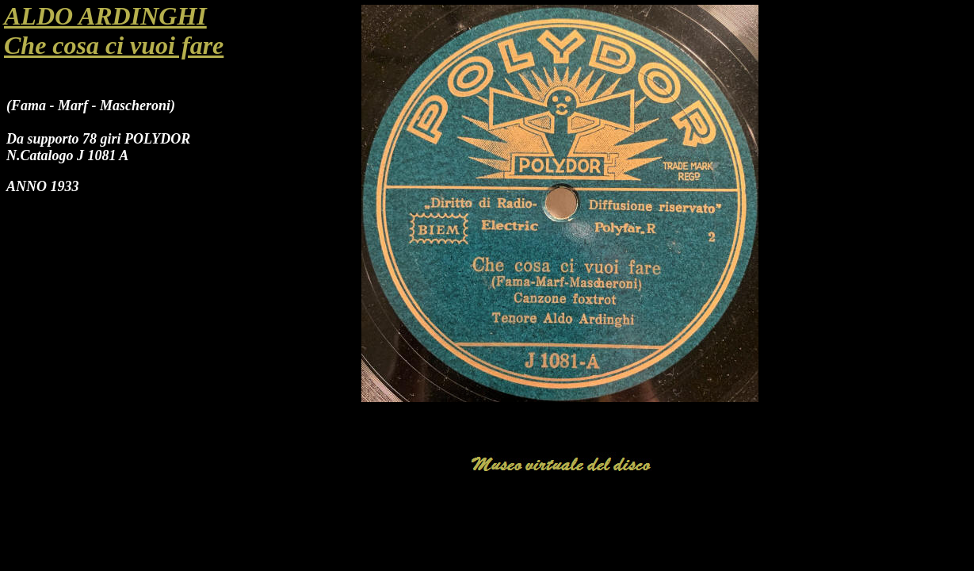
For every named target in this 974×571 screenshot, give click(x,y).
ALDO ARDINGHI (105, 16)
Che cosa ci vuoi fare (113, 45)
